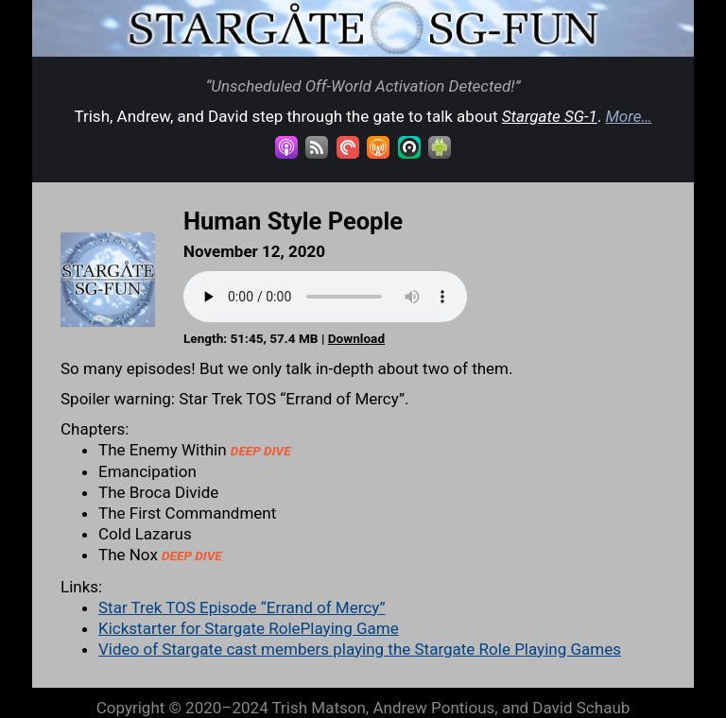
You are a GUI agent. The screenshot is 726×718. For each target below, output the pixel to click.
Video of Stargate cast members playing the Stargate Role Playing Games (359, 649)
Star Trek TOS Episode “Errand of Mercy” (241, 607)
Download (356, 338)
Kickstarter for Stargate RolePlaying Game (248, 628)
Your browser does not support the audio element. (325, 296)
